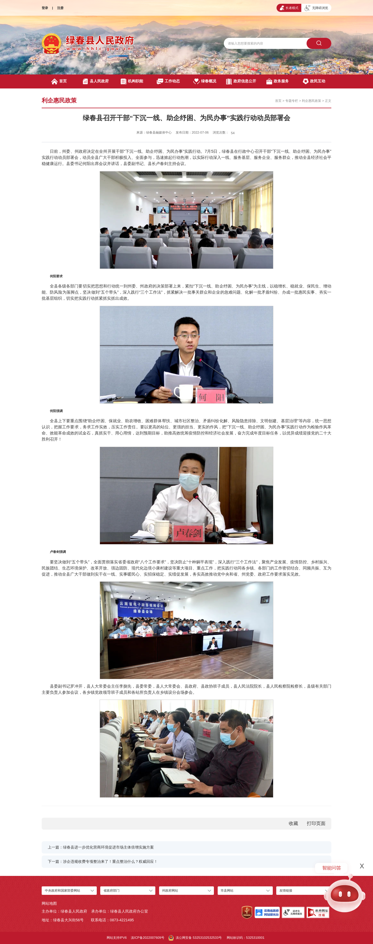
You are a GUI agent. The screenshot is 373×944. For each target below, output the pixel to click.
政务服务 (277, 81)
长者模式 (289, 8)
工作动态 (168, 81)
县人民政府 (95, 81)
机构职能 (132, 81)
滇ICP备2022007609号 (147, 937)
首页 (58, 81)
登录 (45, 8)
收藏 (293, 823)
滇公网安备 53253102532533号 (195, 938)
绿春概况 (205, 81)
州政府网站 (170, 890)
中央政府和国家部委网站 (62, 890)
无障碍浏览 (316, 8)
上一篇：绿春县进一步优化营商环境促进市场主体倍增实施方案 (101, 847)
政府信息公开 (241, 81)
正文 (328, 100)
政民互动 (314, 81)
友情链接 (285, 890)
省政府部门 (111, 890)
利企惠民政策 (311, 100)
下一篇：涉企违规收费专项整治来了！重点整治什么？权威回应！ (103, 861)
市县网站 (227, 890)
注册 (60, 8)
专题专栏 (291, 100)
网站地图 (49, 903)
